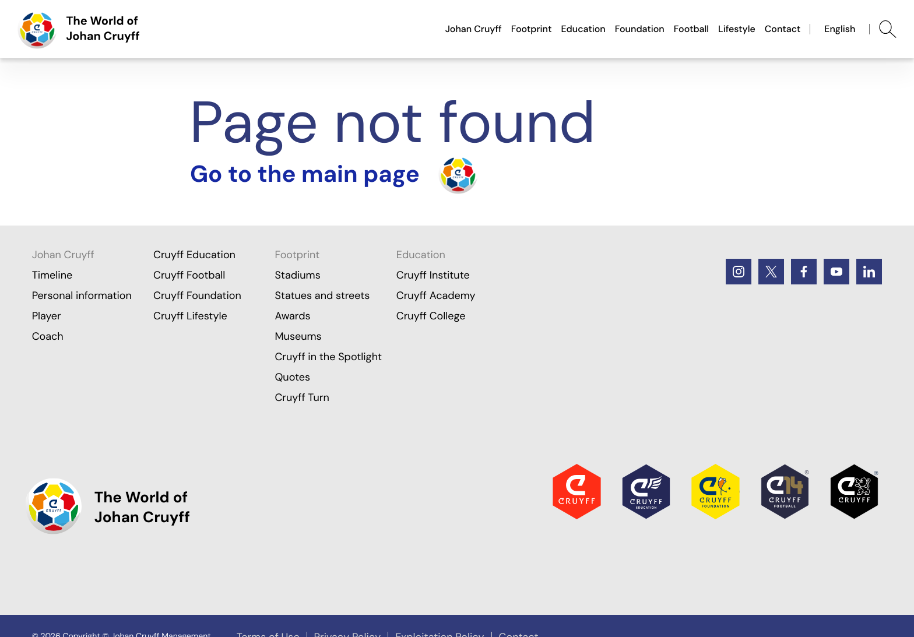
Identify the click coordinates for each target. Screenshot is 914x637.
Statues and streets (322, 295)
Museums (298, 336)
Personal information (82, 295)
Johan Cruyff (473, 29)
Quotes (292, 377)
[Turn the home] (334, 174)
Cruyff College (431, 316)
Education (583, 29)
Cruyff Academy (436, 295)
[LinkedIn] (869, 271)
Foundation (640, 29)
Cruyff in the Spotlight (328, 357)
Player (46, 316)
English (839, 29)
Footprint (531, 29)
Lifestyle (736, 29)
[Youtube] (836, 271)
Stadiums (297, 275)
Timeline (52, 275)
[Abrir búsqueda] (888, 29)
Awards (292, 316)
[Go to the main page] (78, 29)
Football (691, 29)
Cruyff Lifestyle (190, 316)
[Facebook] (804, 271)
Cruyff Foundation (197, 295)
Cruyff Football (189, 275)
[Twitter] (771, 271)
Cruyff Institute (433, 275)
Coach (48, 336)
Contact (783, 29)
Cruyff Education (194, 255)
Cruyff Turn (302, 397)
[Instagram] (738, 271)
